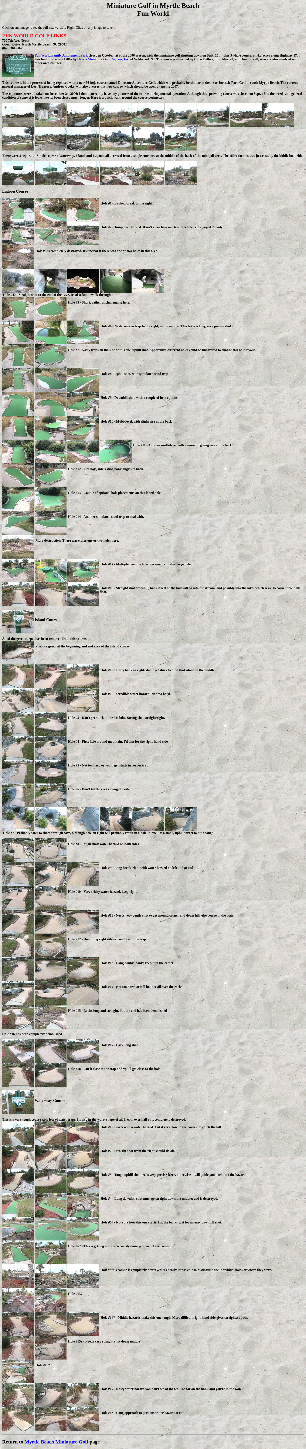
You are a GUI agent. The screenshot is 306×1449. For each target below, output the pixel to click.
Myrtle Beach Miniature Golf (56, 1442)
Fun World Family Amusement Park (61, 55)
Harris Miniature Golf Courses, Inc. (103, 59)
